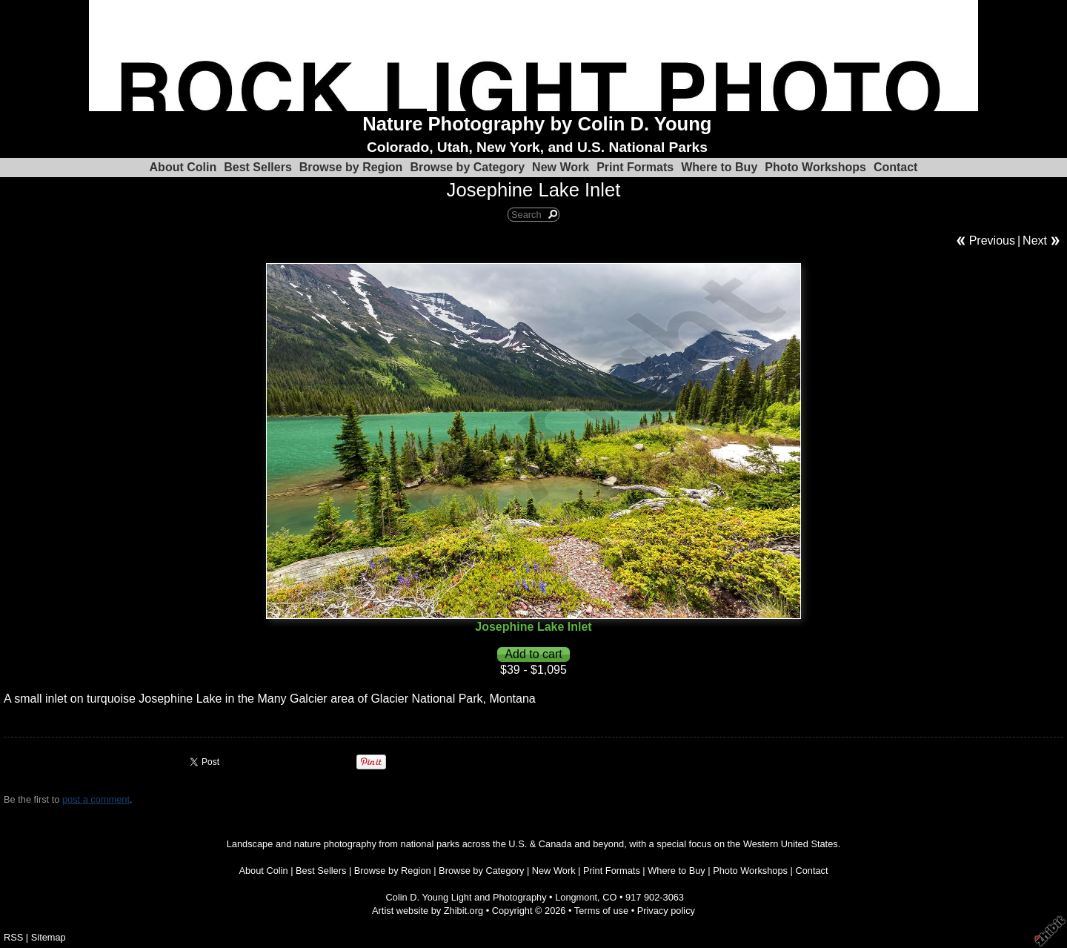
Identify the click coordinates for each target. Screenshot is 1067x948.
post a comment (96, 799)
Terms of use (601, 910)
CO (609, 897)
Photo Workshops (815, 167)
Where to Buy (719, 167)
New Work (560, 167)
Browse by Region (351, 167)
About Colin (183, 167)
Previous (992, 240)
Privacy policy (666, 910)
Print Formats (635, 167)
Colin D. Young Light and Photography (466, 897)
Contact (896, 167)
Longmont (576, 897)
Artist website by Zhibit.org (427, 910)
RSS (13, 937)
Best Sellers (258, 167)
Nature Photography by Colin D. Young (536, 123)
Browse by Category (467, 167)
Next (1035, 240)
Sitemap (48, 937)
